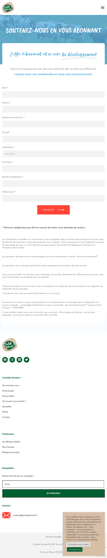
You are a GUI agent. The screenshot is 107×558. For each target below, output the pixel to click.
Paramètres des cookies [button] (78, 544)
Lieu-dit (5, 132)
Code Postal (7, 147)
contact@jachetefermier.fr (25, 515)
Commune (7, 162)
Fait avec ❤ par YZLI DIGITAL (53, 552)
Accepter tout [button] (75, 549)
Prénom (6, 102)
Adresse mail (8, 192)
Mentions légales (54, 537)
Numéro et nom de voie (12, 117)
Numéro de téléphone (12, 177)
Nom (4, 87)
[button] (102, 7)
